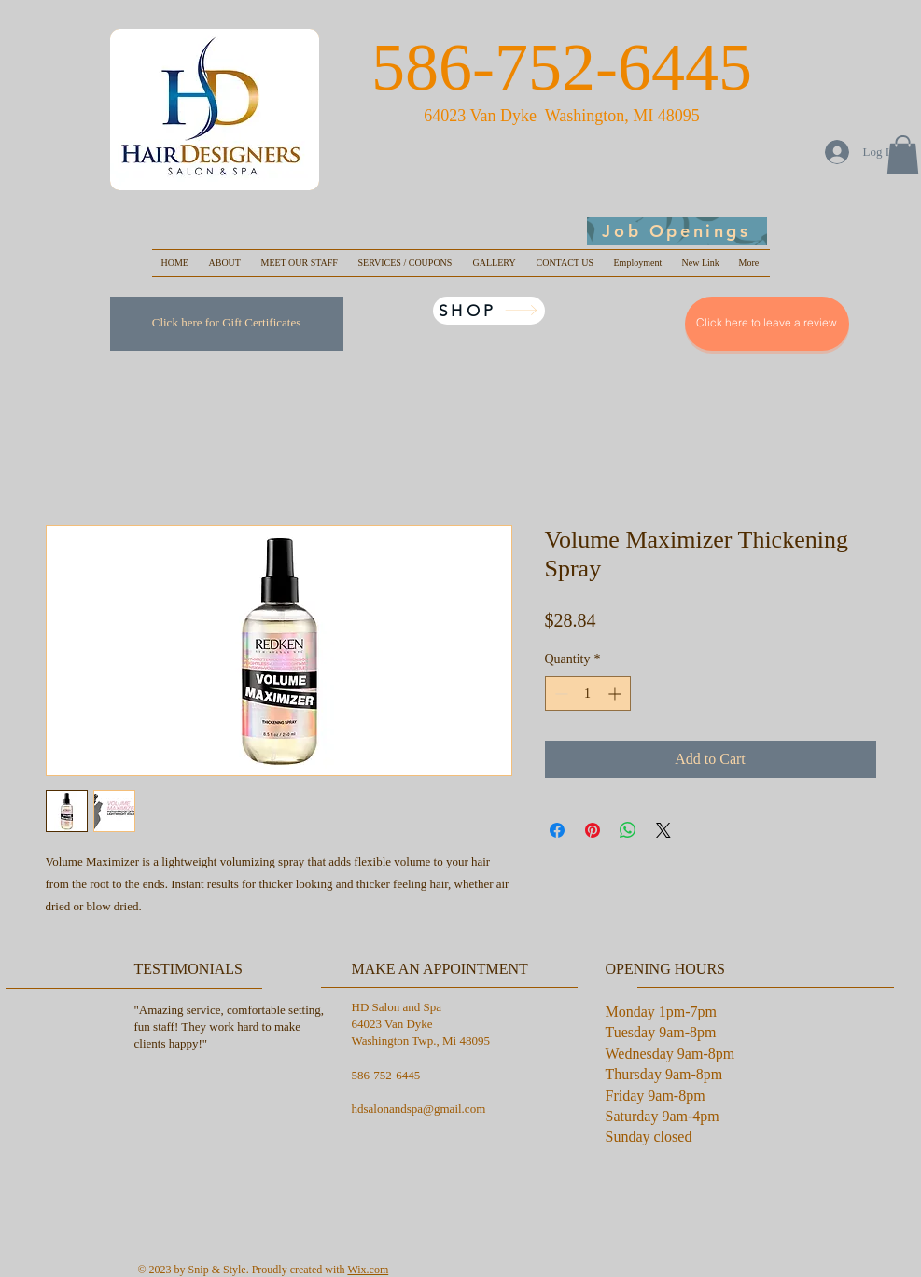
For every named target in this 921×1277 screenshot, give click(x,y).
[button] (902, 154)
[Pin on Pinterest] (592, 830)
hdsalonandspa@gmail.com (419, 1109)
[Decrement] (559, 693)
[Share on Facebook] (557, 830)
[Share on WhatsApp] (628, 830)
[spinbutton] (588, 693)
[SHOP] (489, 311)
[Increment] (616, 693)
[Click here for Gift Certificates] (226, 324)
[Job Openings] (677, 231)
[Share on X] (663, 830)
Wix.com (367, 1269)
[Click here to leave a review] (767, 324)
